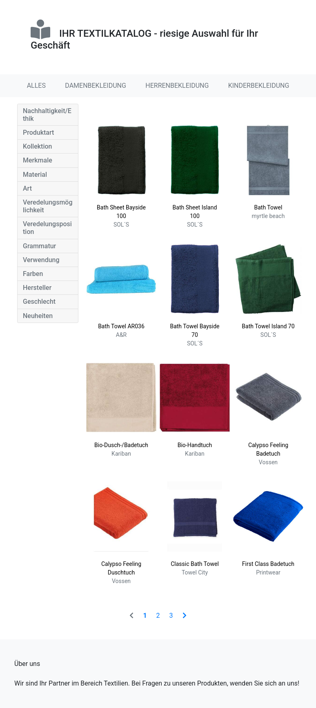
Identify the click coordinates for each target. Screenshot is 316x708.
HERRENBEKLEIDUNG (177, 85)
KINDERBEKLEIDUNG (258, 85)
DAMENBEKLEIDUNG (95, 85)
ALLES (36, 85)
